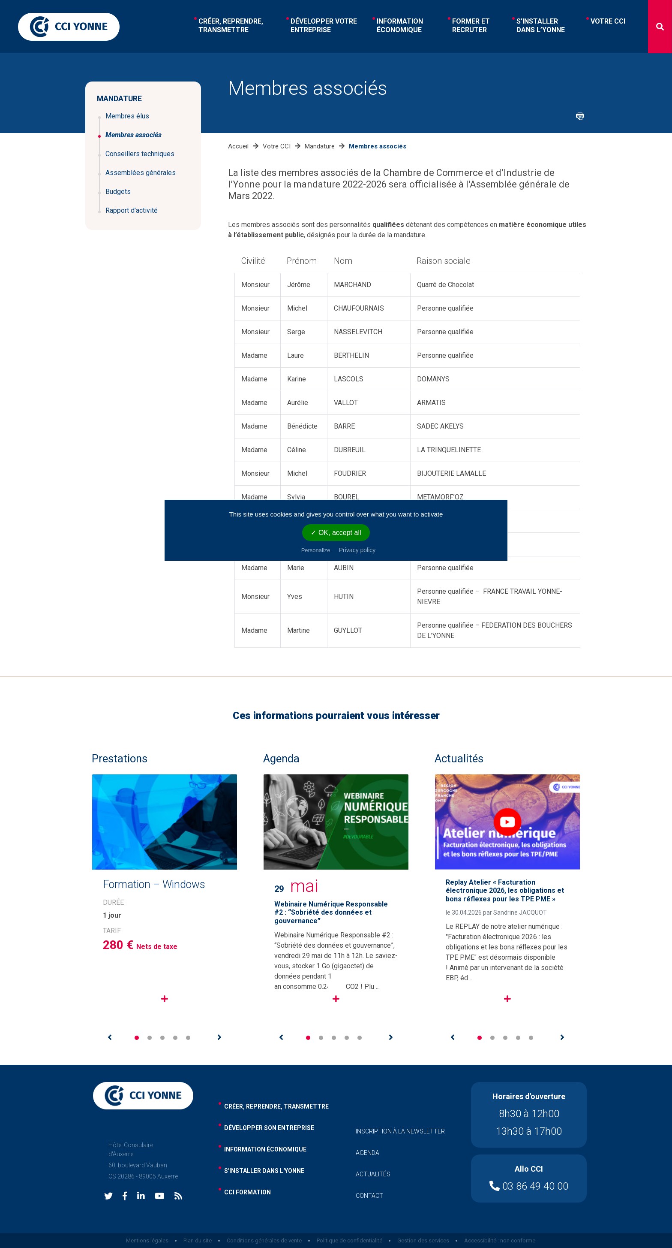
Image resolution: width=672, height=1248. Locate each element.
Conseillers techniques (139, 154)
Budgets (118, 191)
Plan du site (197, 1240)
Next (219, 1037)
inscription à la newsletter (400, 1131)
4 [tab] (175, 1038)
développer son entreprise (269, 1127)
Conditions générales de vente (264, 1240)
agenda (367, 1152)
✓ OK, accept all (336, 532)
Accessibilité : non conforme (499, 1240)
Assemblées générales (140, 173)
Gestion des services (423, 1240)
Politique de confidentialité (349, 1240)
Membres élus (127, 116)
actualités (373, 1174)
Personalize (315, 550)
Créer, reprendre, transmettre (276, 1106)
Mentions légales (147, 1240)
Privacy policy (357, 550)
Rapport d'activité (131, 210)
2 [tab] (149, 1038)
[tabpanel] (164, 897)
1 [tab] (137, 1038)
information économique (265, 1149)
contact (369, 1195)
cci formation (247, 1192)
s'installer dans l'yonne (264, 1170)
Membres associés (133, 135)
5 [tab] (188, 1038)
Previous (109, 1037)
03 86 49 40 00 (528, 1186)
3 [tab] (162, 1038)
